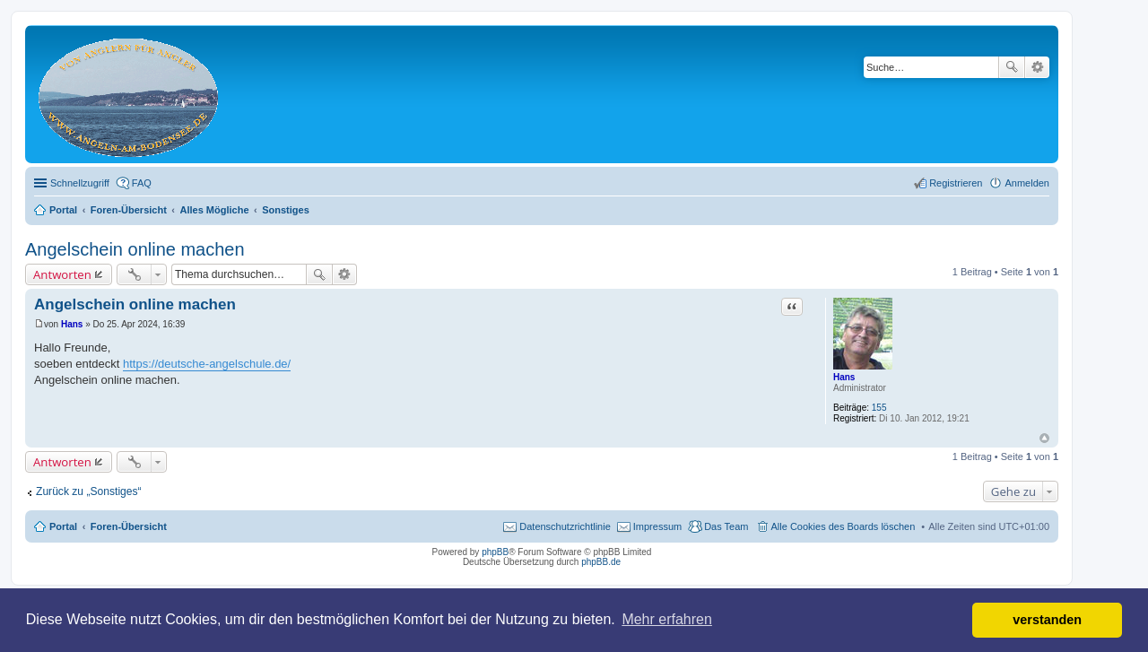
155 (879, 408)
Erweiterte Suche (1037, 67)
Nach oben (1044, 438)
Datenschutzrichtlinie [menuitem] (565, 526)
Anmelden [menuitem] (1026, 183)
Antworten (62, 274)
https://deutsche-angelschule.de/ (207, 363)
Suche (1011, 67)
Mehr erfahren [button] (667, 619)
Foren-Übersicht (129, 526)
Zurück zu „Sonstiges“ (89, 491)
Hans (844, 377)
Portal (63, 209)
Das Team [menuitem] (726, 526)
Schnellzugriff (79, 183)
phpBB (495, 552)
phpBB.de (601, 562)
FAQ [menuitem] (142, 183)
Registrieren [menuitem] (955, 183)
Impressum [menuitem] (657, 526)
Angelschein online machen (135, 249)
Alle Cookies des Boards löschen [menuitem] (843, 526)
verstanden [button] (1047, 620)
